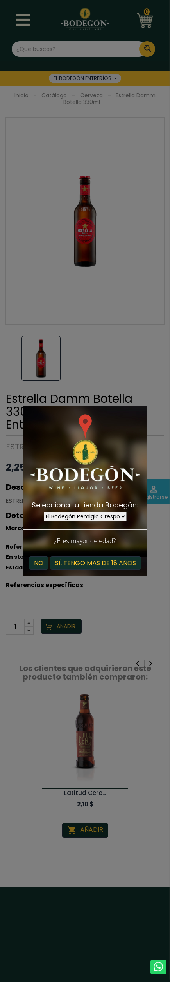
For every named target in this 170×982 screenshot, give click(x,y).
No (38, 562)
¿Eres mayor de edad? (85, 540)
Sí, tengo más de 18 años (95, 562)
